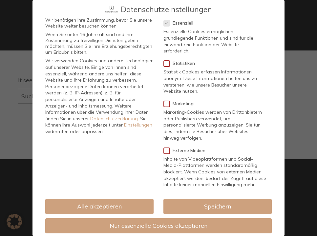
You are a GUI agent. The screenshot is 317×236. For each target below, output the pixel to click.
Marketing (180, 98)
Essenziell (180, 17)
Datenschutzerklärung (114, 113)
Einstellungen (138, 119)
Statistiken (181, 58)
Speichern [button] (217, 200)
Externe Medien (186, 145)
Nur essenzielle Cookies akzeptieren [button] (158, 219)
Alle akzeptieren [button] (99, 200)
